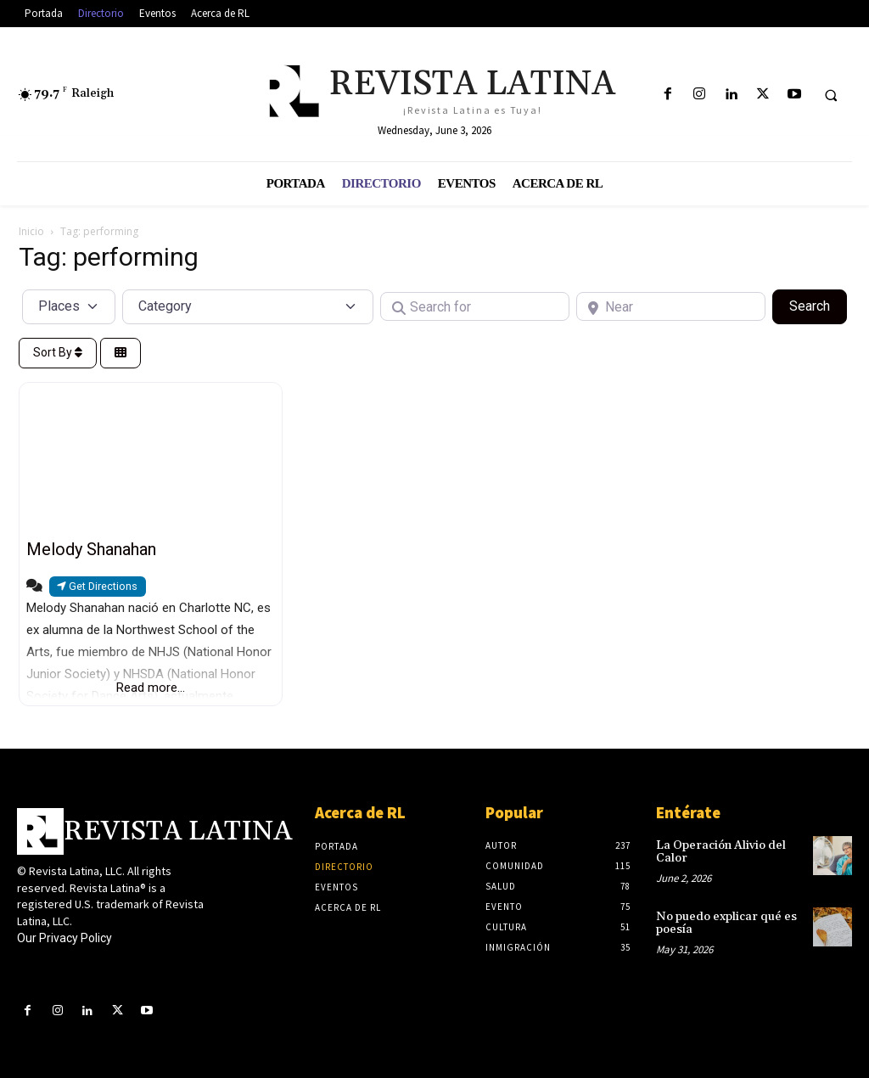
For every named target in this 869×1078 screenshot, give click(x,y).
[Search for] (474, 306)
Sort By (57, 352)
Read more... (150, 687)
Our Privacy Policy (64, 938)
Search (818, 304)
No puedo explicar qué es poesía (726, 923)
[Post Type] (68, 306)
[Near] (670, 306)
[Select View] (120, 353)
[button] (831, 95)
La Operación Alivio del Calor (721, 852)
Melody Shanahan (91, 549)
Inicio (31, 231)
